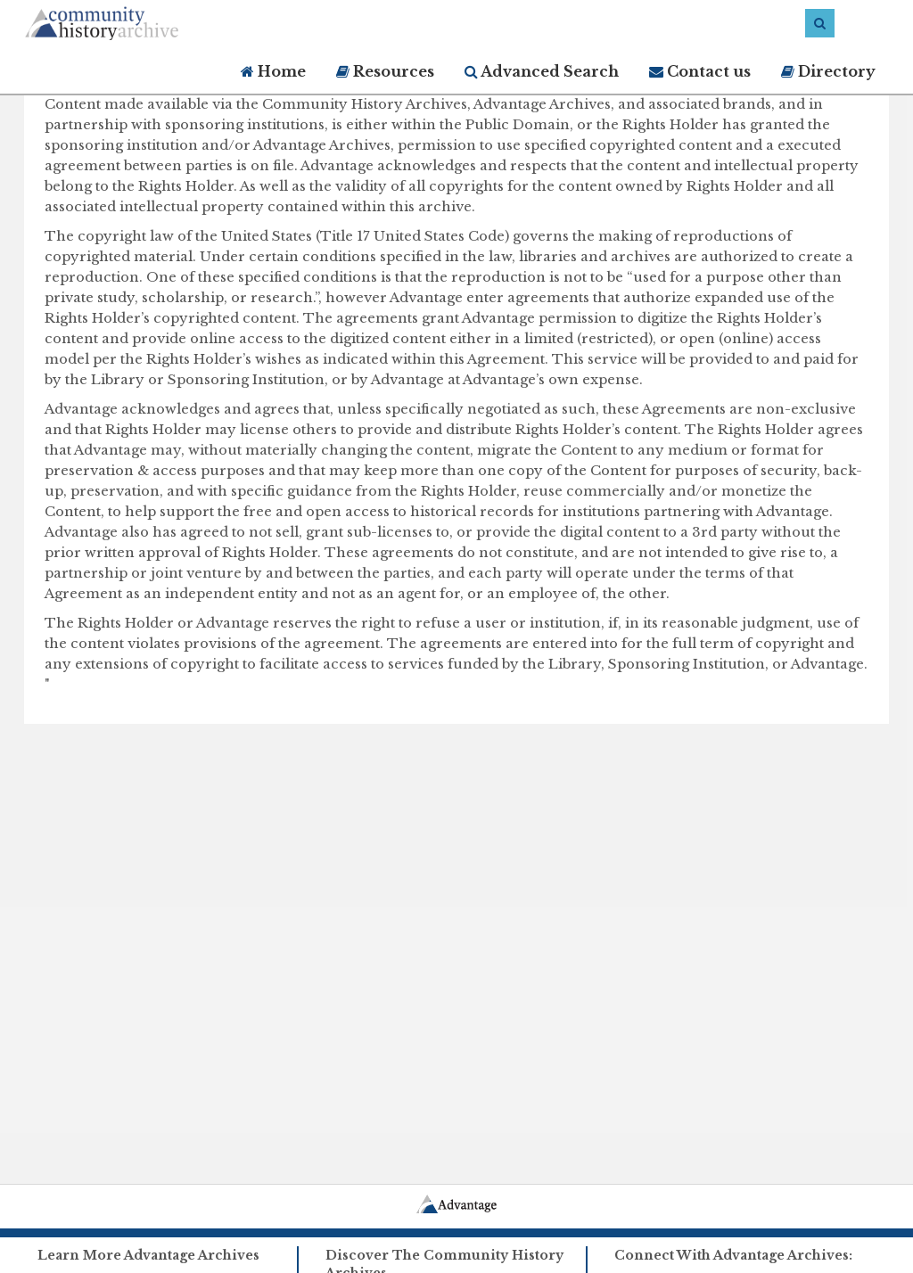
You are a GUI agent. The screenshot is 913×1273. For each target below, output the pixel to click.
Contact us (700, 71)
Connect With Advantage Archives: (733, 1255)
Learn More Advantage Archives (148, 1255)
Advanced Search (542, 71)
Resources (385, 71)
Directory (828, 71)
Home (273, 71)
